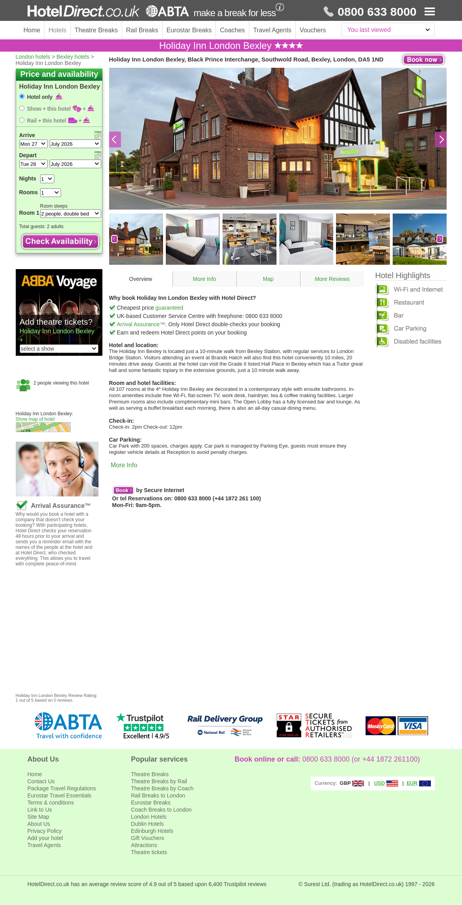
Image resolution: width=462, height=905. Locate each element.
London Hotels (149, 817)
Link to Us (40, 810)
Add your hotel (45, 838)
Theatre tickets (149, 852)
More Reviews (332, 279)
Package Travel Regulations (62, 788)
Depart (28, 155)
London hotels (33, 57)
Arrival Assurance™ (141, 324)
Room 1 (29, 213)
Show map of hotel (35, 419)
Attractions (144, 845)
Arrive (27, 135)
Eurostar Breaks (189, 30)
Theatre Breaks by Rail (159, 781)
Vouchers (313, 30)
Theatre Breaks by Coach (162, 788)
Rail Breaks (142, 30)
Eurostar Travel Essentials (60, 795)
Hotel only (45, 97)
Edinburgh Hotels (152, 831)
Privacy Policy (45, 831)
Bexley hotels (72, 57)
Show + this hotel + (61, 109)
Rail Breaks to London (158, 795)
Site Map (38, 817)
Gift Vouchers (147, 838)
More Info (204, 279)
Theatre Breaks (96, 30)
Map (268, 279)
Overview (140, 279)
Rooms (28, 192)
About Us (39, 824)
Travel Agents (272, 30)
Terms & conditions (51, 802)
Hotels (57, 30)
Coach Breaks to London (161, 810)
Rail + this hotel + (59, 120)
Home (32, 30)
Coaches (232, 30)
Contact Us (41, 781)
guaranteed (170, 308)
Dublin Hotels (147, 824)
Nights (28, 178)
